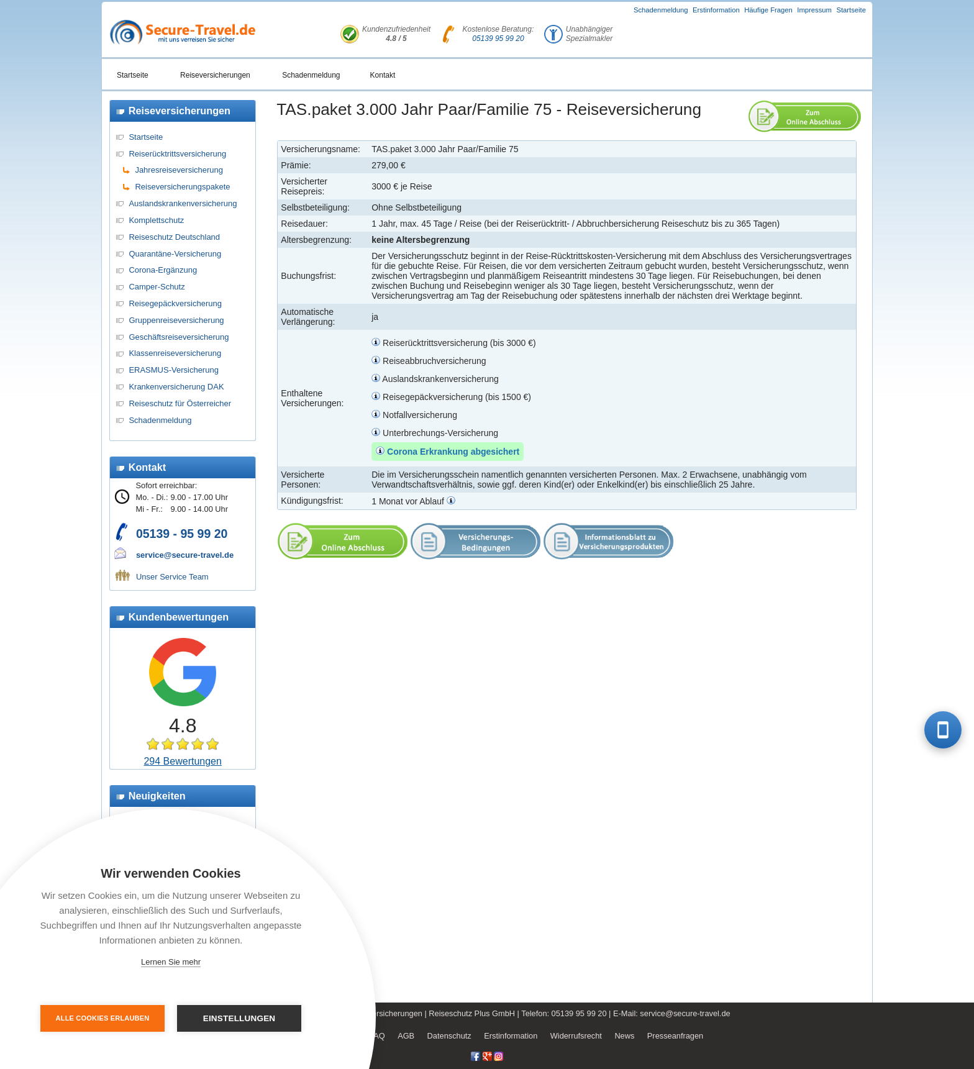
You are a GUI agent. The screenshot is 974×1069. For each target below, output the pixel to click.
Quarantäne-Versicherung (175, 253)
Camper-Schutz (156, 286)
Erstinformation (716, 10)
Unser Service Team (172, 576)
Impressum (814, 10)
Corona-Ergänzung (163, 270)
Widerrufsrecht (576, 1035)
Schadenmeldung (661, 10)
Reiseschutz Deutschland (174, 237)
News (624, 1035)
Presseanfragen (675, 1035)
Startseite (851, 10)
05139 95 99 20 (498, 38)
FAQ (377, 1035)
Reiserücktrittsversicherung (177, 153)
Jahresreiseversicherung (179, 170)
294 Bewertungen (182, 761)
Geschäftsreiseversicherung (179, 337)
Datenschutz (449, 1035)
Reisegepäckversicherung (175, 303)
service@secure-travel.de (185, 555)
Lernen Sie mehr (171, 962)
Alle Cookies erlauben (103, 1018)
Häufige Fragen (768, 10)
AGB (406, 1035)
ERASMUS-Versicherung (174, 370)
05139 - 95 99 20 (181, 533)
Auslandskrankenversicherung (183, 203)
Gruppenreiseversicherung (176, 320)
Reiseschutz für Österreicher (180, 403)
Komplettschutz (156, 220)
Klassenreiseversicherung (175, 353)
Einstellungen (239, 1018)
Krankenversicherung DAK (176, 386)
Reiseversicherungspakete (182, 186)
